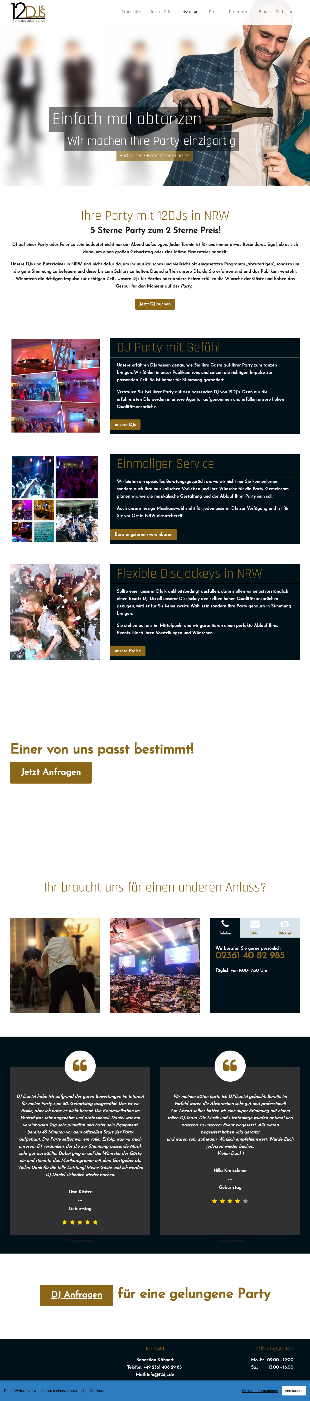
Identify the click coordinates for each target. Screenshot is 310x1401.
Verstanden (294, 1392)
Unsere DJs (160, 11)
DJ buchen (286, 11)
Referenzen (240, 11)
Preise (215, 11)
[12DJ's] (28, 11)
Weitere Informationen (260, 1392)
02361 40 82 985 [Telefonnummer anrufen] (251, 956)
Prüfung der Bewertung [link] (80, 1240)
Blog (263, 11)
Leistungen (190, 11)
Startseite (131, 11)
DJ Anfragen (76, 1295)
